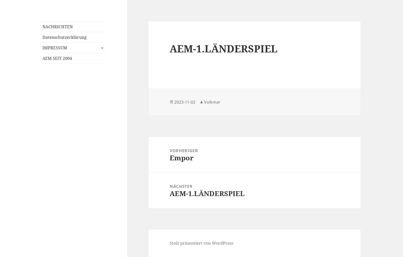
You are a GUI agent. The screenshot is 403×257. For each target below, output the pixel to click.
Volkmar (212, 102)
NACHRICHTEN (57, 27)
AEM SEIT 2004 (57, 58)
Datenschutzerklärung (64, 37)
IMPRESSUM (54, 48)
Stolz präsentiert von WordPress (201, 243)
